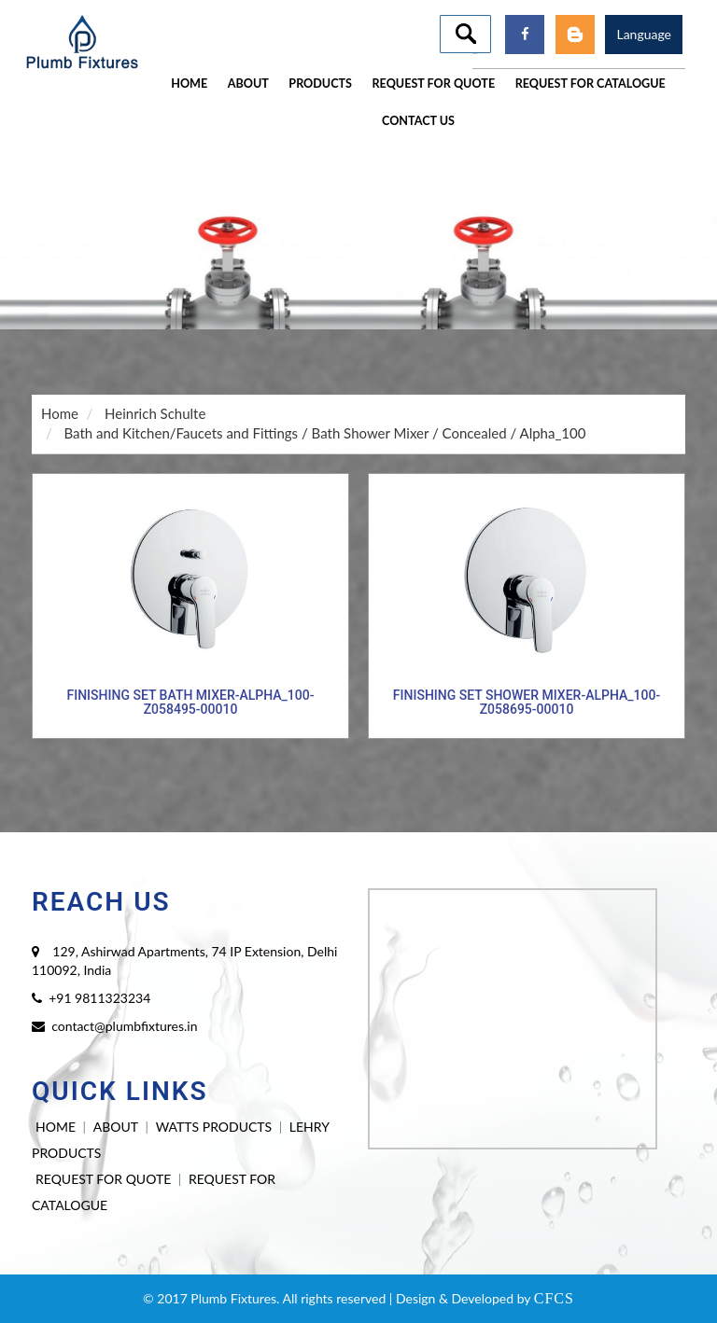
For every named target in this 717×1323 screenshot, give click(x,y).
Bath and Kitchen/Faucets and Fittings (180, 433)
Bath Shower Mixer (370, 433)
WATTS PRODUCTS (214, 1127)
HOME (55, 1127)
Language (643, 34)
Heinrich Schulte (155, 413)
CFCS (554, 1298)
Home (59, 413)
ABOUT (115, 1127)
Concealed (475, 433)
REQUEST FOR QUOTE (103, 1179)
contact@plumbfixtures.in (124, 1026)
